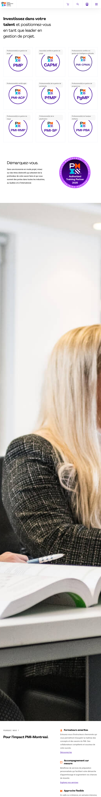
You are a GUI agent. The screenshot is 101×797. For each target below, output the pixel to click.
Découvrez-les (66, 752)
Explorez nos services (69, 782)
